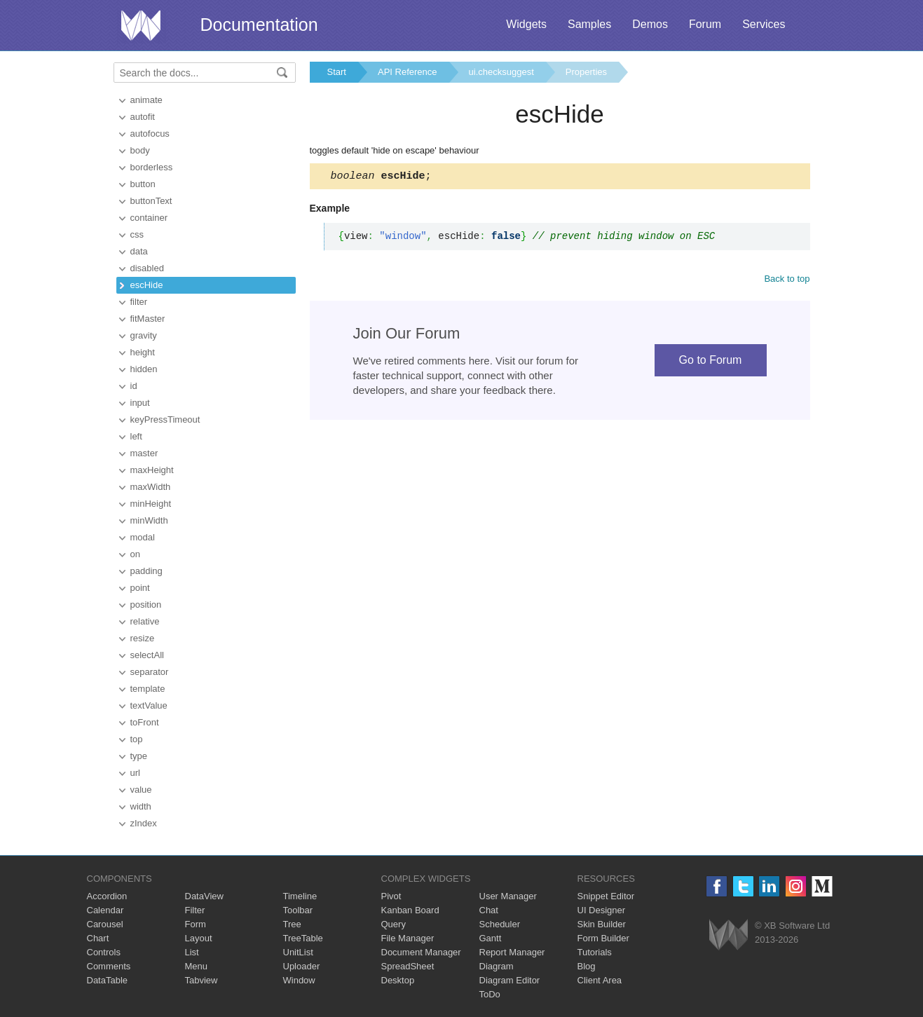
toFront (144, 722)
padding (146, 571)
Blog (586, 966)
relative (145, 621)
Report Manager (512, 952)
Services (763, 24)
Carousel (105, 924)
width (140, 806)
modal (142, 537)
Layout (198, 938)
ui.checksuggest (501, 72)
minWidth (149, 520)
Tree (292, 924)
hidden (144, 369)
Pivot (391, 896)
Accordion (107, 896)
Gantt (490, 938)
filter (139, 301)
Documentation (259, 24)
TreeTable (303, 938)
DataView (204, 896)
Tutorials (594, 952)
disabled (147, 268)
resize (142, 638)
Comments (109, 966)
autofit (142, 116)
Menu (196, 966)
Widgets (526, 24)
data (139, 251)
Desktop (398, 980)
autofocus (150, 133)
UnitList (298, 952)
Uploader (301, 966)
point (140, 587)
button (143, 184)
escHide (146, 285)
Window (299, 980)
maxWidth (150, 487)
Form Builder (603, 938)
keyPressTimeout (165, 419)
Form (195, 924)
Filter (195, 910)
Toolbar (298, 910)
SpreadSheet (408, 966)
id (133, 386)
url (135, 772)
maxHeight (152, 470)
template (147, 688)
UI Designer (601, 910)
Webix (728, 934)
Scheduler (500, 924)
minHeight (151, 503)
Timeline (300, 896)
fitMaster (147, 318)
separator (149, 672)
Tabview (201, 980)
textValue (148, 705)
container (148, 217)
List (192, 952)
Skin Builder (601, 924)
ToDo (489, 994)
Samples (589, 24)
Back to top (786, 280)
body (140, 150)
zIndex (143, 823)
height (142, 352)
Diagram (496, 966)
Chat (488, 910)
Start (336, 72)
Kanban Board (410, 910)
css (137, 234)
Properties (586, 72)
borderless (151, 167)
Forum (705, 24)
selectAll (147, 655)
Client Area (599, 980)
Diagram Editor (509, 980)
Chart (98, 938)
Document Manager (421, 952)
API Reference (407, 72)
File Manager (408, 938)
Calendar (105, 910)
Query (393, 924)
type (139, 756)
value (141, 789)
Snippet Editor (606, 896)
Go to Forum (710, 362)
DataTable (107, 980)
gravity (143, 335)
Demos (650, 24)
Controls (104, 952)
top (136, 739)
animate (146, 100)
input (140, 402)
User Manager (508, 896)
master (144, 453)
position (146, 604)
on (135, 554)
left (136, 436)
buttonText (151, 201)
